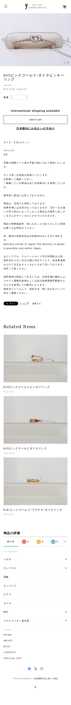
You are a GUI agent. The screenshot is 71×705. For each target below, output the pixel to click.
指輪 (6, 576)
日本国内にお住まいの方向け (35, 128)
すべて (11, 541)
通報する (36, 304)
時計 (6, 611)
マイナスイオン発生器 (16, 620)
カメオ (7, 603)
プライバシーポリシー (23, 678)
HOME (8, 634)
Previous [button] (4, 40)
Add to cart (35, 119)
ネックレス (10, 585)
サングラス (10, 568)
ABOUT (8, 640)
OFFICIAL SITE (13, 658)
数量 (6, 97)
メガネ (7, 559)
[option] (35, 39)
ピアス (7, 594)
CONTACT (10, 652)
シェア (24, 303)
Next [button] (67, 40)
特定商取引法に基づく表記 (46, 678)
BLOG (7, 646)
